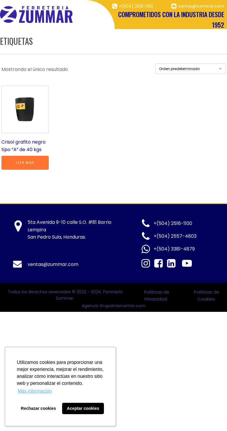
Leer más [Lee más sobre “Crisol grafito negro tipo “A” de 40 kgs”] (25, 162)
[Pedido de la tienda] (190, 68)
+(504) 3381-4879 (174, 249)
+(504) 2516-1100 (136, 6)
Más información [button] (35, 391)
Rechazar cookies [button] (38, 408)
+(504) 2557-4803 (175, 236)
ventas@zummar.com (201, 6)
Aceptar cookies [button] (83, 408)
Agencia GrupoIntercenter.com (113, 306)
